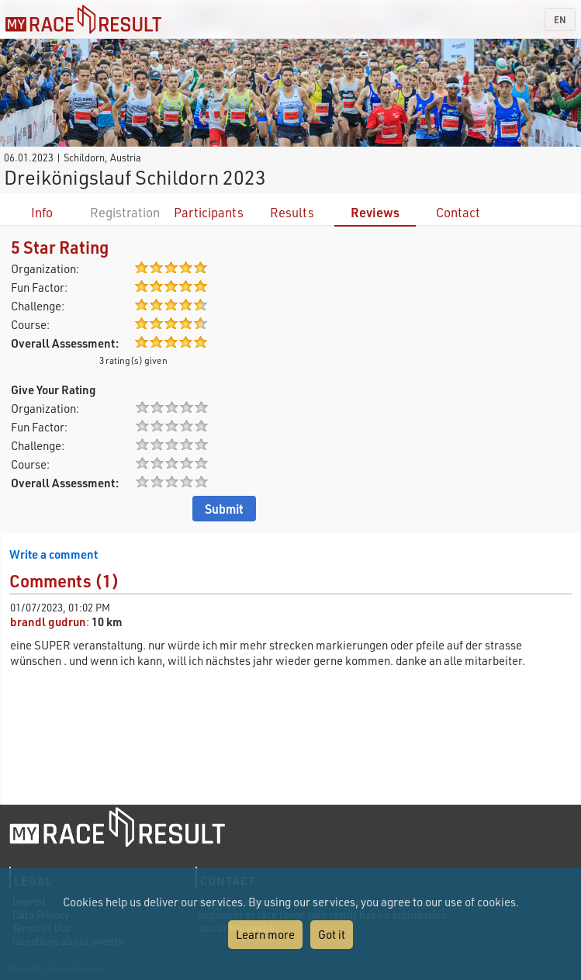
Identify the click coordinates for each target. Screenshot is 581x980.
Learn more (265, 934)
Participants (209, 212)
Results (292, 212)
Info (42, 212)
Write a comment (53, 554)
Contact (458, 212)
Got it (331, 934)
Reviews (375, 212)
